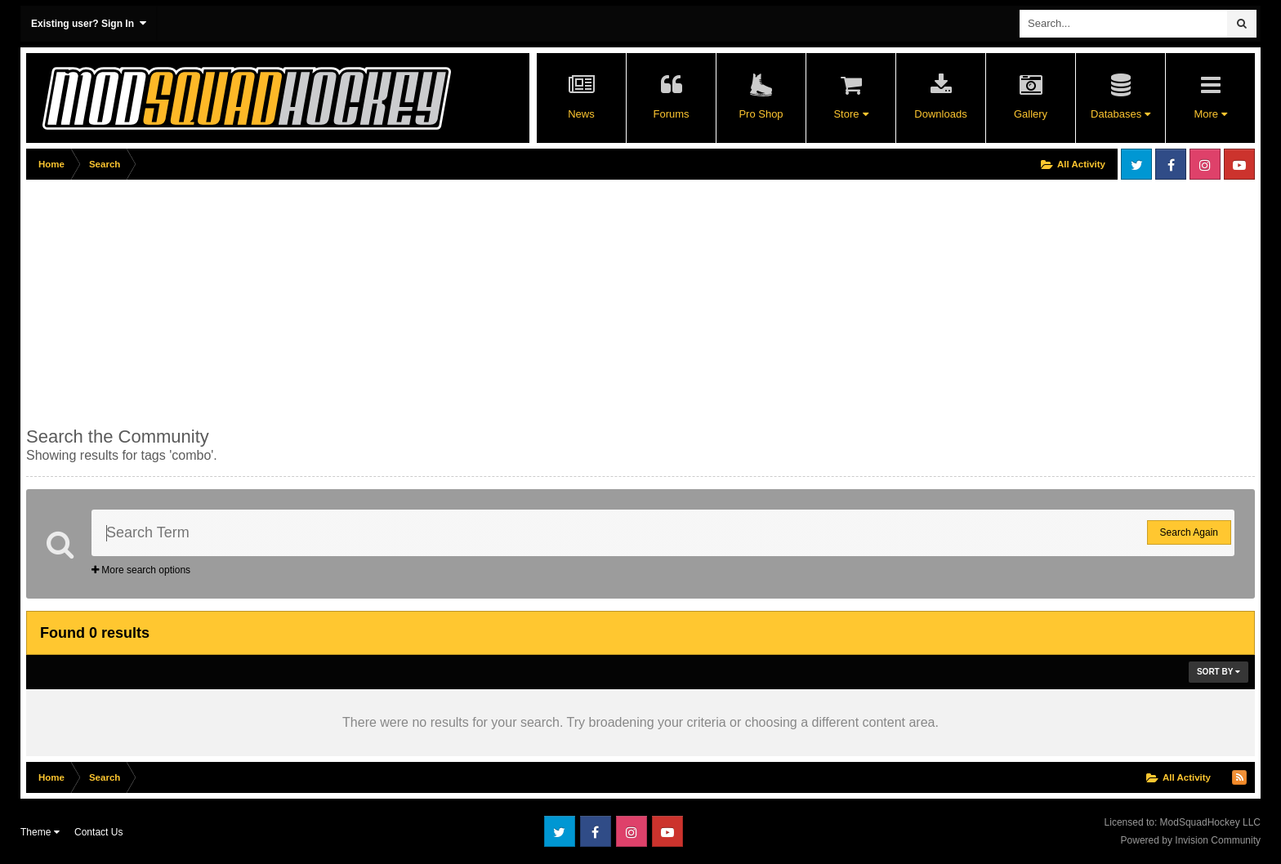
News (581, 114)
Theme (40, 832)
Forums (671, 114)
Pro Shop (761, 114)
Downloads (940, 114)
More (1210, 114)
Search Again (1189, 532)
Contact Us (98, 832)
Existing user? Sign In (88, 23)
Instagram (1205, 164)
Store (850, 114)
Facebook (1170, 164)
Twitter (1136, 164)
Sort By (1218, 671)
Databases (1120, 114)
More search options (141, 570)
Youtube (1239, 164)
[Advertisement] (323, 299)
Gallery (1030, 114)
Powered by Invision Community (1191, 840)
